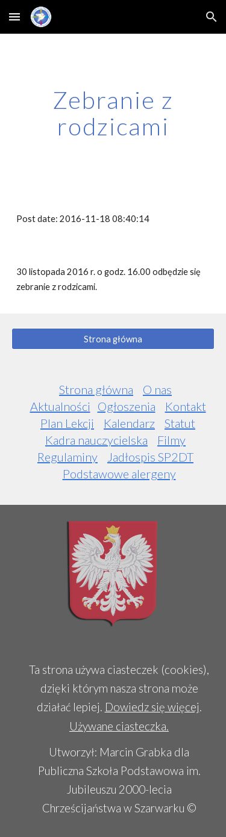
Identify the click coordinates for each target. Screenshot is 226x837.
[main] (113, 113)
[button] (14, 16)
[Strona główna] (113, 339)
